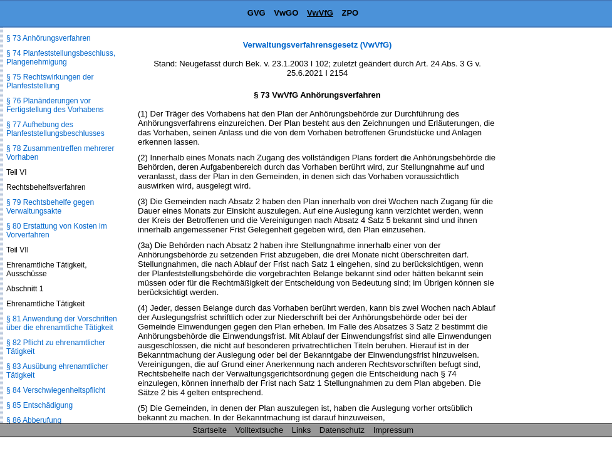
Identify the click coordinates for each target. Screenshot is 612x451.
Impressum (393, 430)
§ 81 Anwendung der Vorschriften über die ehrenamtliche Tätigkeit (61, 323)
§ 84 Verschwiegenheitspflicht (55, 390)
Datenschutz (342, 430)
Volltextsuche (260, 430)
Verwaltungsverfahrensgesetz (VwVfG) (317, 44)
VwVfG (320, 13)
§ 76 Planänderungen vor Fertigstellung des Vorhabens (54, 105)
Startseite (209, 430)
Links (301, 430)
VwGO (286, 13)
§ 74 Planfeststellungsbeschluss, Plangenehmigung (60, 57)
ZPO (349, 13)
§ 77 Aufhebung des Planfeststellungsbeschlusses (55, 129)
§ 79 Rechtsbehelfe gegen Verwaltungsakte (50, 206)
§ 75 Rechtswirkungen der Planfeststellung (49, 81)
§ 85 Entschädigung (39, 405)
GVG (256, 13)
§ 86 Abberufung (33, 420)
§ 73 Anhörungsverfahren (48, 38)
